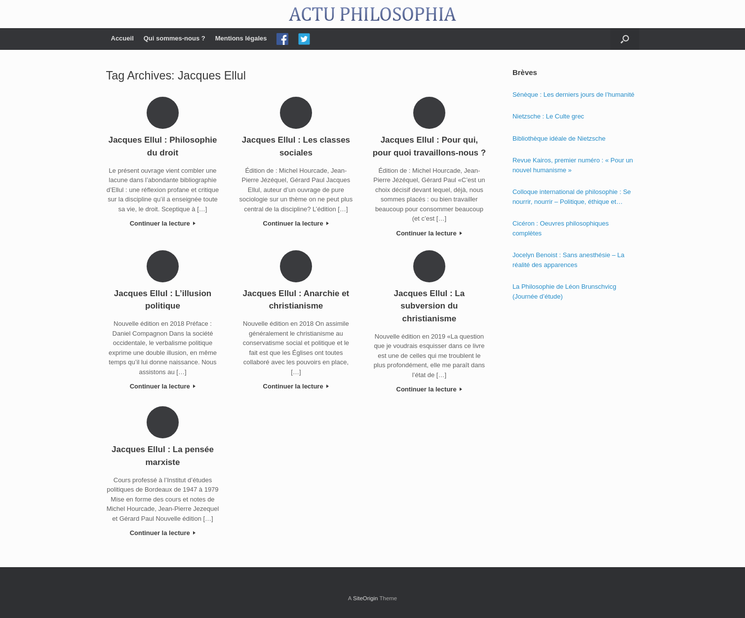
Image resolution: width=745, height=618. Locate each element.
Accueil (122, 38)
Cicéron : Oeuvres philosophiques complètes (560, 228)
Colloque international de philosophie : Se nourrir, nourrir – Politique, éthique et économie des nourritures (571, 197)
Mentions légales (241, 38)
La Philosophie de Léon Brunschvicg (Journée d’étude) (564, 291)
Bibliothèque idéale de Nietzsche (559, 138)
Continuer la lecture (163, 223)
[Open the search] (624, 39)
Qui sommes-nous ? (174, 38)
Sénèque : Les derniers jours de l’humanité (573, 94)
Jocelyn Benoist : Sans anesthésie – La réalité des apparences (568, 260)
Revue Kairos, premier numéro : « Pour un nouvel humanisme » (572, 165)
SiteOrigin (365, 598)
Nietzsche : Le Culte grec (548, 116)
